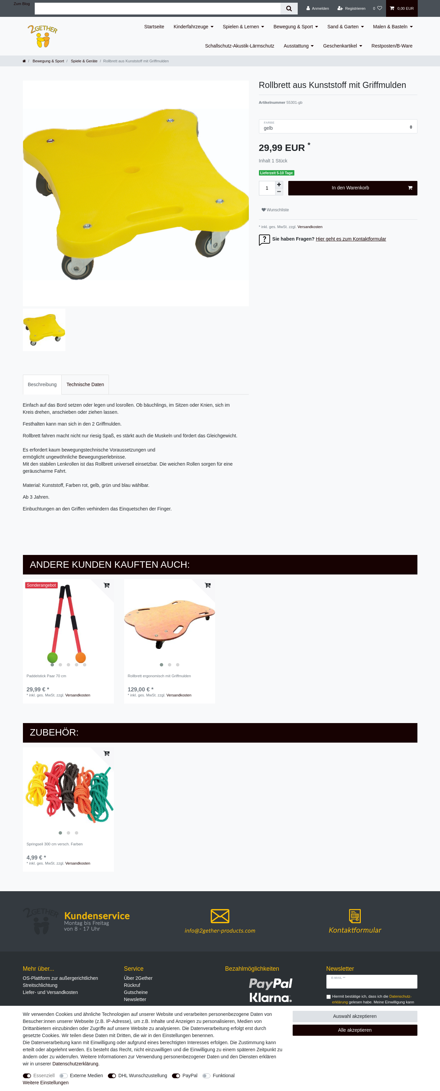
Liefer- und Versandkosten (50, 992)
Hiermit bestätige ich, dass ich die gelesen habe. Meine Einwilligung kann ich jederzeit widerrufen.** (373, 1002)
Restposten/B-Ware (392, 46)
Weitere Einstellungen (46, 1082)
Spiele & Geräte (83, 61)
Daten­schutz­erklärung (75, 1063)
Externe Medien (86, 1075)
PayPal (189, 1075)
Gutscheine (136, 992)
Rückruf (132, 985)
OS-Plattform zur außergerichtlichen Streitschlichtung (60, 981)
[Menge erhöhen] (279, 184)
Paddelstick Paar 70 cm (46, 676)
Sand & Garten (343, 26)
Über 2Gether (138, 978)
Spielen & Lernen (241, 26)
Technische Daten (85, 384)
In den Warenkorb (372, 188)
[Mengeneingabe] (267, 188)
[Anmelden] (318, 8)
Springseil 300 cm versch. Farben (55, 844)
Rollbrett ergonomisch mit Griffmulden (159, 676)
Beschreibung (42, 384)
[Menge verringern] (279, 191)
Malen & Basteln (390, 26)
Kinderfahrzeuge (191, 26)
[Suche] (289, 8)
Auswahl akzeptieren (355, 1016)
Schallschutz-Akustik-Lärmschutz (239, 46)
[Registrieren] (351, 8)
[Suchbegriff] (157, 8)
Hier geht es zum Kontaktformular (351, 239)
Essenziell (44, 1075)
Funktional (224, 1075)
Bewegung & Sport (293, 26)
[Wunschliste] (377, 8)
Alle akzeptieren (355, 1030)
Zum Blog (22, 4)
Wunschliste (275, 210)
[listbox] (68, 624)
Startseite (154, 26)
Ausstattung (296, 46)
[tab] (42, 385)
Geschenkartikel (340, 46)
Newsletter (135, 999)
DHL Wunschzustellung (142, 1075)
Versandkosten (309, 227)
